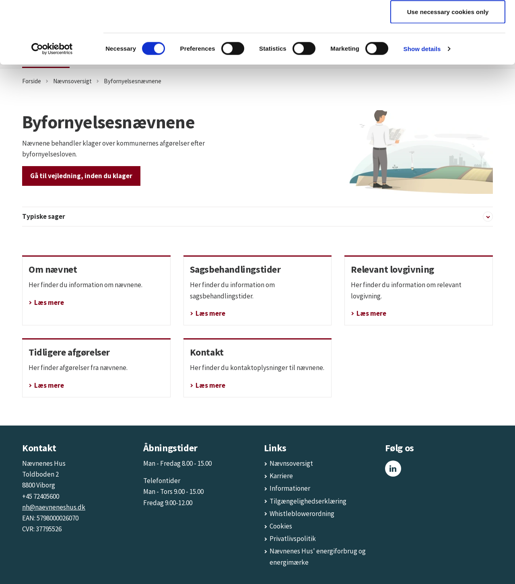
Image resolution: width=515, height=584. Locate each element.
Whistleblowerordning (302, 513)
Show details (422, 110)
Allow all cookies (448, 21)
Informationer (290, 488)
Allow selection (448, 47)
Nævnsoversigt (291, 463)
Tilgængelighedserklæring (308, 501)
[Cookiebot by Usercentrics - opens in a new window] (52, 111)
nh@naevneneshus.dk (53, 507)
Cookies (281, 526)
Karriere (281, 475)
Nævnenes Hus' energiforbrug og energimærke (318, 556)
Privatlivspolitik (293, 538)
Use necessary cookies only (448, 73)
